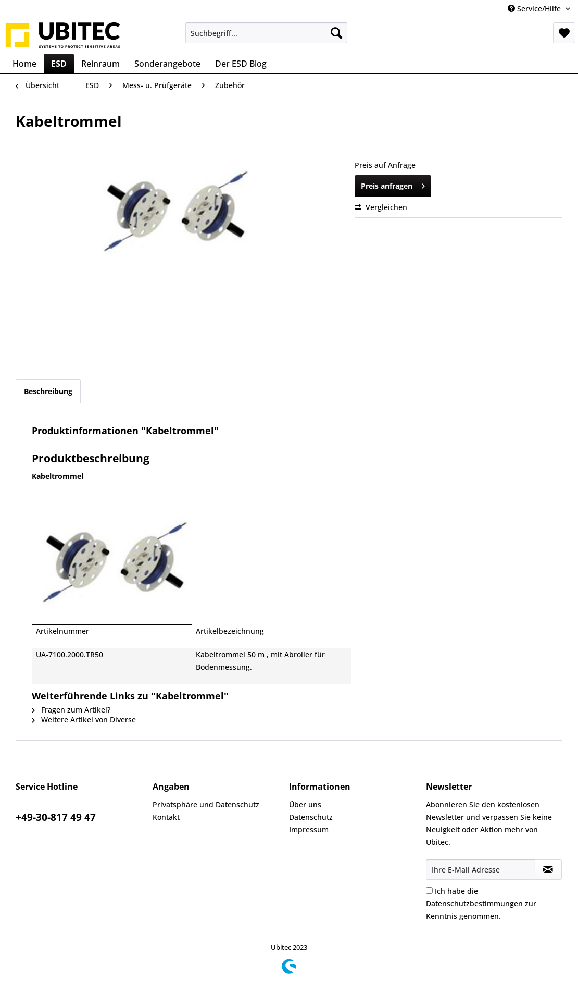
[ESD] (59, 63)
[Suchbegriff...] (266, 32)
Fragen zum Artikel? (71, 710)
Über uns (305, 804)
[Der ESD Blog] (241, 63)
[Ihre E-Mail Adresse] (480, 869)
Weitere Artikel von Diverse (84, 720)
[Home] (24, 63)
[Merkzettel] (564, 32)
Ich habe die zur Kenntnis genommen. (481, 903)
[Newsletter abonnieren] (548, 869)
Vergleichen (381, 207)
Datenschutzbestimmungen (474, 904)
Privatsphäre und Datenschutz (206, 804)
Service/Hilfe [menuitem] (535, 9)
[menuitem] (266, 32)
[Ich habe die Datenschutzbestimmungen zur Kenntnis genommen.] (429, 890)
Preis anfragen (393, 184)
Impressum (309, 829)
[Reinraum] (100, 63)
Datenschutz (311, 817)
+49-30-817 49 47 (56, 817)
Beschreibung (48, 391)
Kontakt (166, 817)
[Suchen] (336, 32)
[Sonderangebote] (167, 63)
